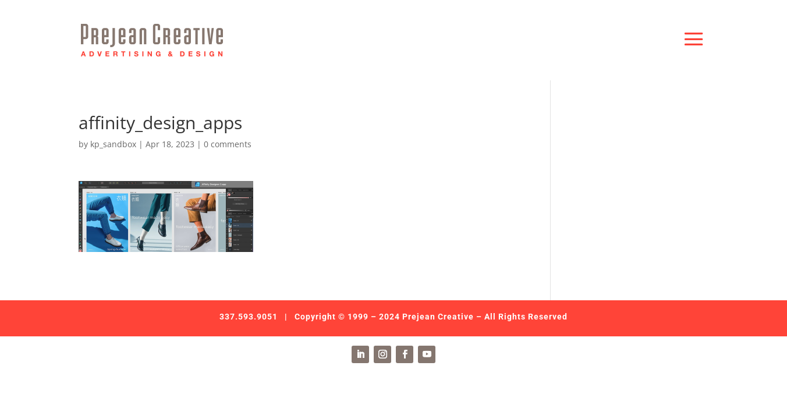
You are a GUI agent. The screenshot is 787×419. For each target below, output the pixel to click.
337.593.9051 (248, 316)
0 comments (227, 144)
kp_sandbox (113, 144)
